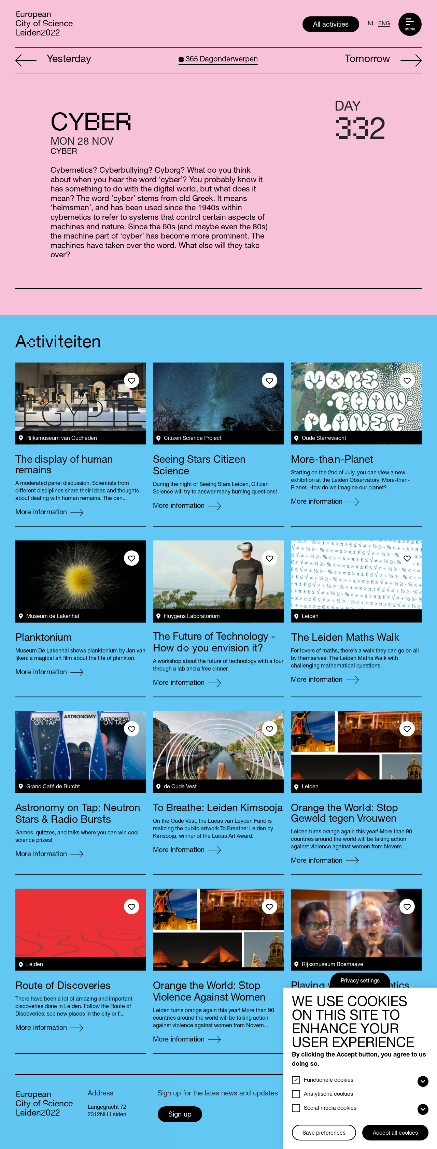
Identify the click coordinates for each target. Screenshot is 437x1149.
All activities (331, 25)
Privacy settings (360, 981)
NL (371, 24)
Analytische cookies (328, 1094)
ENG (384, 24)
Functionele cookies (328, 1080)
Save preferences (324, 1133)
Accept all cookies (395, 1133)
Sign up (180, 1115)
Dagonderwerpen (218, 59)
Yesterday (53, 61)
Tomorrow (383, 61)
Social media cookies (330, 1108)
